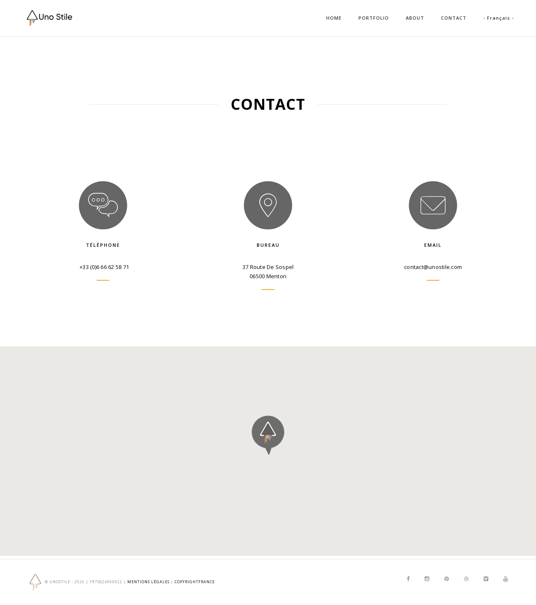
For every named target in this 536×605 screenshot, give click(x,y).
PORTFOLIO (373, 18)
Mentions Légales (148, 581)
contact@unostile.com (433, 267)
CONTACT (453, 18)
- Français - (498, 18)
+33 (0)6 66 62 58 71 (104, 267)
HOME (334, 18)
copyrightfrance (195, 581)
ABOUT (415, 18)
